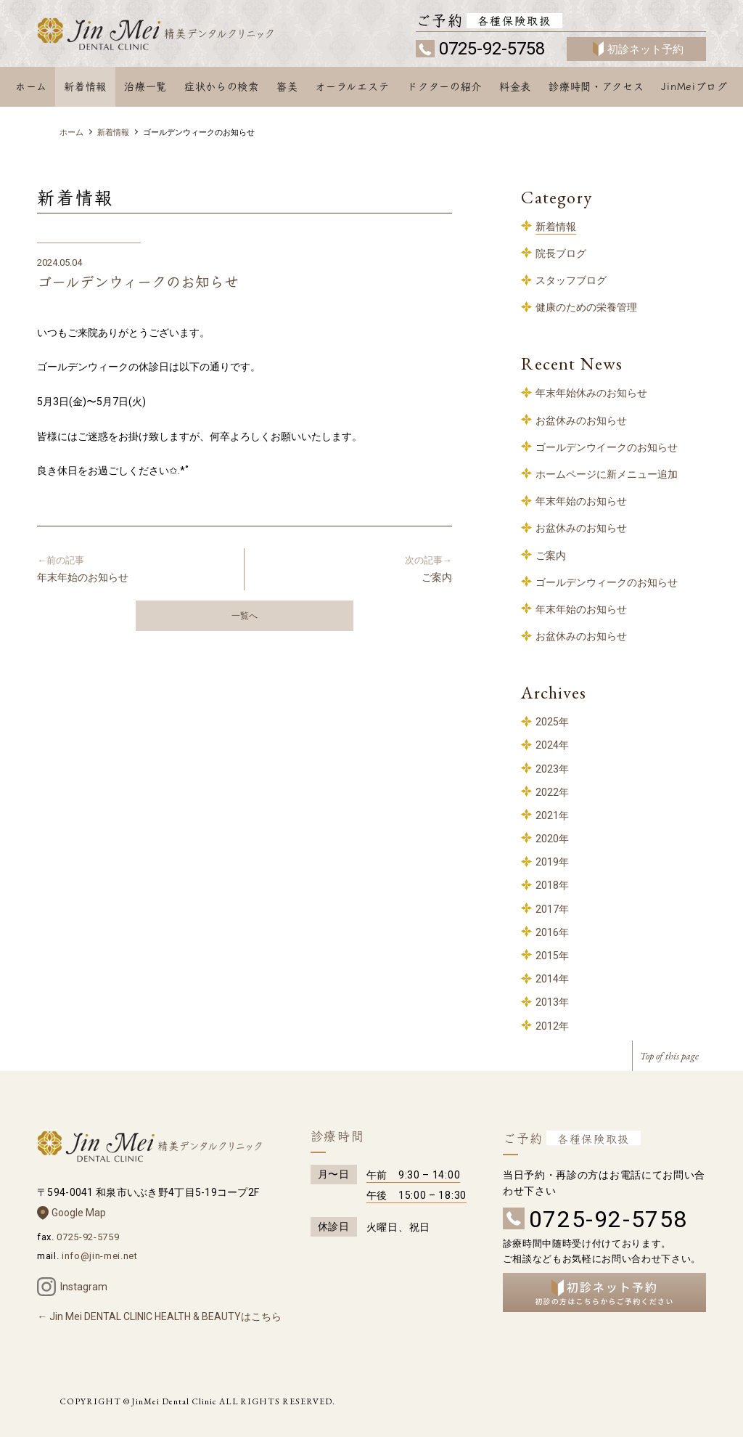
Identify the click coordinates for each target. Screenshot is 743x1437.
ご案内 (354, 568)
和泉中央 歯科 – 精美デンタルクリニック (173, 34)
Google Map (79, 1212)
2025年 (552, 722)
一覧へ (244, 616)
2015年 (552, 955)
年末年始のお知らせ (134, 568)
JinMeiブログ (694, 86)
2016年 (552, 932)
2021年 (552, 815)
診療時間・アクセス (596, 86)
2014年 (552, 979)
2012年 (552, 1026)
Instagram (83, 1287)
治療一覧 (145, 86)
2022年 (552, 792)
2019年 (552, 862)
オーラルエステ (352, 86)
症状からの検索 (221, 86)
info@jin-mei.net (99, 1255)
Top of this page (669, 1055)
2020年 (552, 838)
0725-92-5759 (88, 1237)
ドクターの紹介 (444, 86)
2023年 (552, 769)
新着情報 (85, 86)
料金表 (515, 86)
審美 (286, 86)
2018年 (552, 885)
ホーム (30, 86)
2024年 (552, 745)
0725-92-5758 (492, 48)
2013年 (552, 1002)
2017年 (552, 909)
